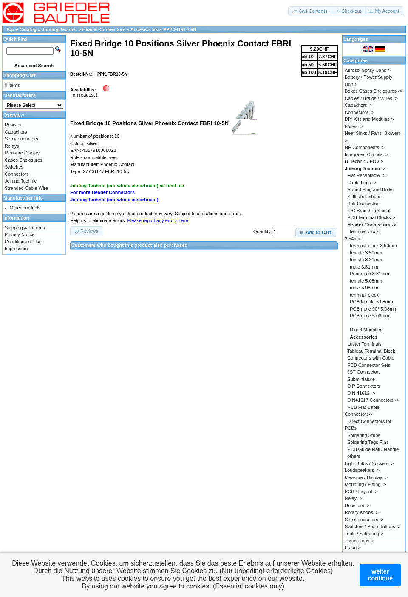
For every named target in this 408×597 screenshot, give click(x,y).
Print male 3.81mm (369, 273)
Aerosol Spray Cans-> (368, 70)
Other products (25, 207)
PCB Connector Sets (369, 365)
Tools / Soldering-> (364, 533)
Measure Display (22, 152)
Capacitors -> (359, 105)
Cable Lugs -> (362, 182)
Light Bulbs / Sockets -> (369, 463)
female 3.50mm (366, 252)
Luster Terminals (364, 343)
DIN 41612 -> (361, 393)
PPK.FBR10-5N (179, 29)
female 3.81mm (366, 259)
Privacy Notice (19, 234)
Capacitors (16, 131)
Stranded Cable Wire (26, 188)
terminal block (364, 294)
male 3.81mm (364, 266)
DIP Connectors (363, 385)
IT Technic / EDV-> (364, 161)
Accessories (144, 29)
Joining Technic (60, 29)
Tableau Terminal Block (371, 351)
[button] (310, 11)
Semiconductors (21, 138)
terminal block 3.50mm (373, 245)
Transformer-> (359, 540)
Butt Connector (362, 203)
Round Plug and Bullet (370, 189)
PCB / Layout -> (361, 491)
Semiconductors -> (364, 519)
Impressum (16, 248)
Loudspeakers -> (362, 470)
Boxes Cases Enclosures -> (373, 91)
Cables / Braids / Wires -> (371, 98)
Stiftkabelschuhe (364, 196)
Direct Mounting (366, 329)
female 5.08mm (366, 280)
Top (10, 29)
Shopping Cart (19, 75)
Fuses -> (354, 126)
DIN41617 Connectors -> (373, 400)
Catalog (28, 29)
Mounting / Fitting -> (365, 484)
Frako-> (353, 547)
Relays (12, 146)
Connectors (16, 174)
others (353, 456)
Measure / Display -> (366, 477)
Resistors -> (357, 505)
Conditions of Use (23, 241)
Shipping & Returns (25, 227)
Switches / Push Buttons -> (373, 526)
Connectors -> (359, 112)
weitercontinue (380, 575)
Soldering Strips (363, 435)
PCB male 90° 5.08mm (373, 308)
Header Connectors (104, 29)
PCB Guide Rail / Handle (373, 449)
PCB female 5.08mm (371, 301)
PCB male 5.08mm (369, 315)
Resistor (13, 124)
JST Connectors (364, 371)
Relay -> (353, 498)
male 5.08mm (364, 287)
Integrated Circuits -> (366, 154)
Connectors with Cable (370, 357)
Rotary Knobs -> (362, 512)
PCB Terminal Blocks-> (371, 217)
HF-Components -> (365, 147)
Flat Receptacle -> (366, 175)
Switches (14, 166)
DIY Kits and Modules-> (369, 119)
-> (365, 168)
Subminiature (361, 379)
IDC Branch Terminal (368, 210)
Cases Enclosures (23, 160)
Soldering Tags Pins (367, 442)
